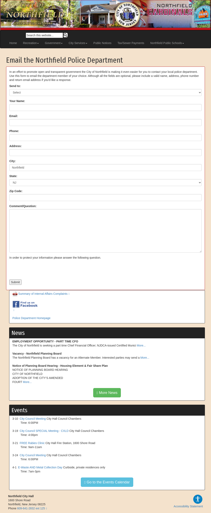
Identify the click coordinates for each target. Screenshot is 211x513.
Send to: (15, 86)
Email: (13, 116)
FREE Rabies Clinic (32, 443)
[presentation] (40, 269)
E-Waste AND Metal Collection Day (40, 467)
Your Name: (17, 101)
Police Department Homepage (31, 318)
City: (12, 161)
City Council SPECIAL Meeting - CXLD (44, 430)
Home (13, 43)
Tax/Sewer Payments (131, 43)
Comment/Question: (23, 206)
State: (13, 176)
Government (54, 43)
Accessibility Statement (188, 501)
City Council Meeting (33, 418)
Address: (15, 146)
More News (107, 393)
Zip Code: (16, 191)
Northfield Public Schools (167, 43)
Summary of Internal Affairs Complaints (39, 293)
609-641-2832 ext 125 (31, 508)
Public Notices (102, 43)
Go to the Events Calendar (107, 482)
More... (141, 345)
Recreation (31, 43)
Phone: (14, 131)
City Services (78, 43)
